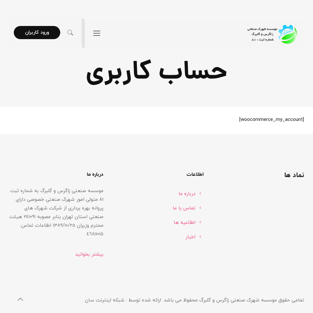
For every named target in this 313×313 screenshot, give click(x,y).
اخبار (190, 237)
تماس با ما (184, 208)
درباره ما (186, 193)
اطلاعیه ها (184, 222)
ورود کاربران (37, 32)
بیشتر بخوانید (89, 254)
